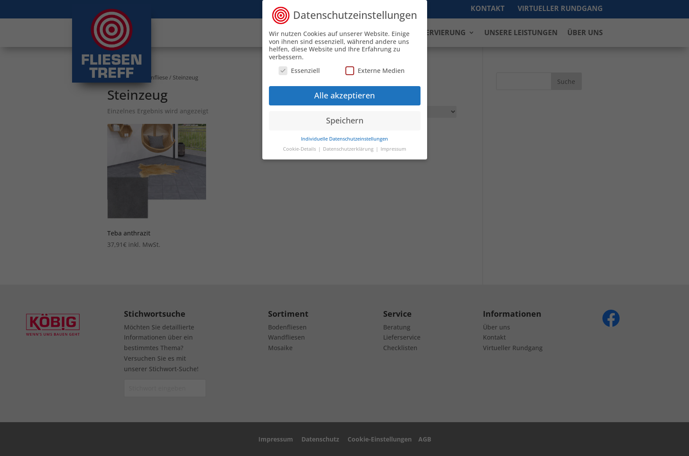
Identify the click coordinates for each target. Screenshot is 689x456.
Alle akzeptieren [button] (344, 91)
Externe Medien (375, 66)
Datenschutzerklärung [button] (349, 145)
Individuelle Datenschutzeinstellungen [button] (344, 135)
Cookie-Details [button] (300, 145)
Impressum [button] (393, 145)
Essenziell (299, 66)
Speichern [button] (344, 116)
